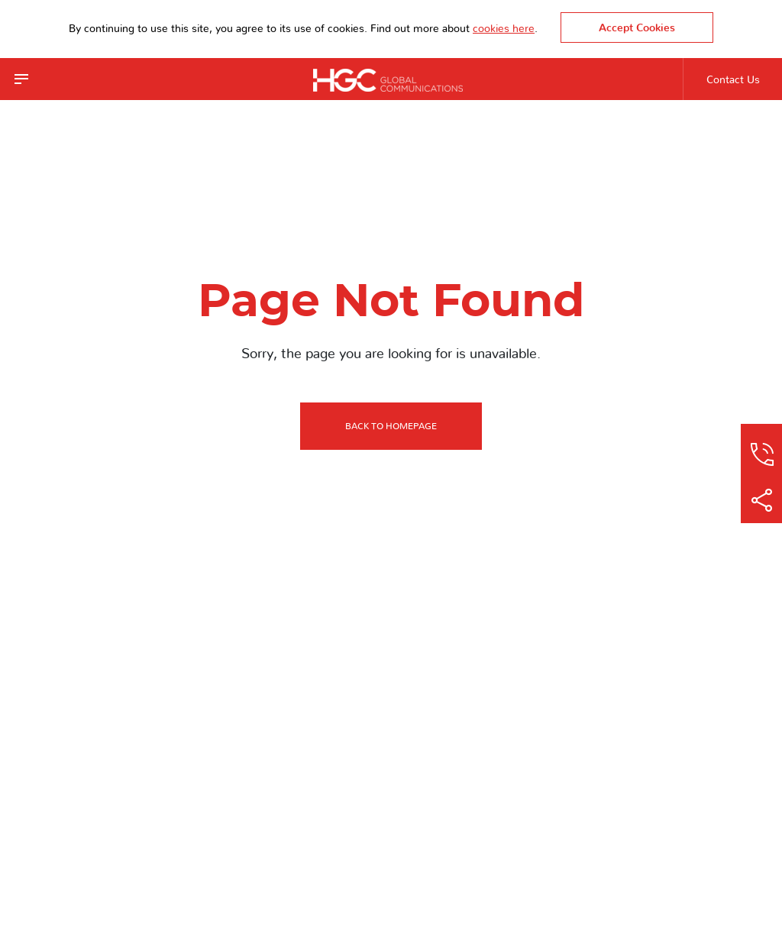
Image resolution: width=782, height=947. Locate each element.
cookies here (504, 29)
